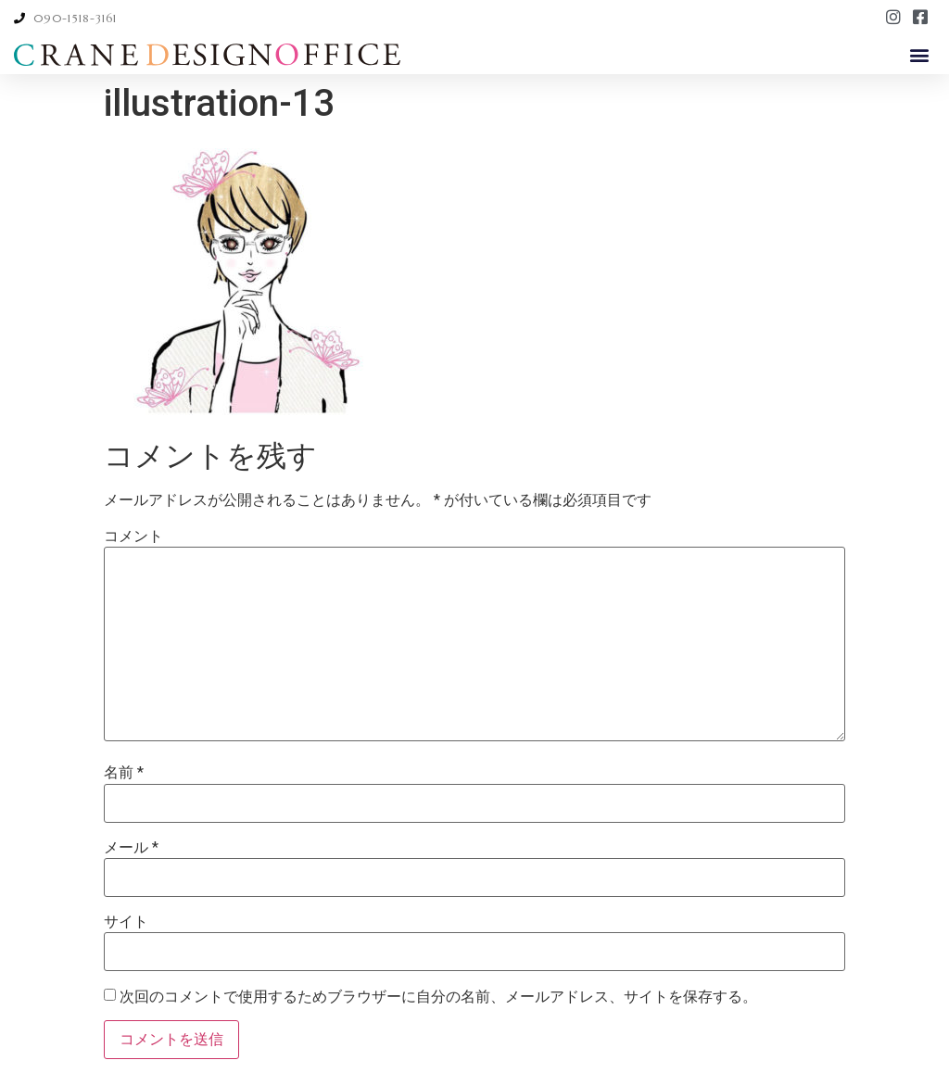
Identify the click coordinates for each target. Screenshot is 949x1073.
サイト (126, 922)
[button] (920, 54)
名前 (124, 772)
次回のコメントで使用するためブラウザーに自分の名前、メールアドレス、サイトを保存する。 (438, 997)
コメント (133, 536)
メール (131, 847)
